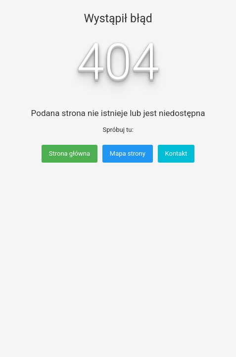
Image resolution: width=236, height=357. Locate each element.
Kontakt (176, 153)
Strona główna (69, 153)
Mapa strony (127, 153)
